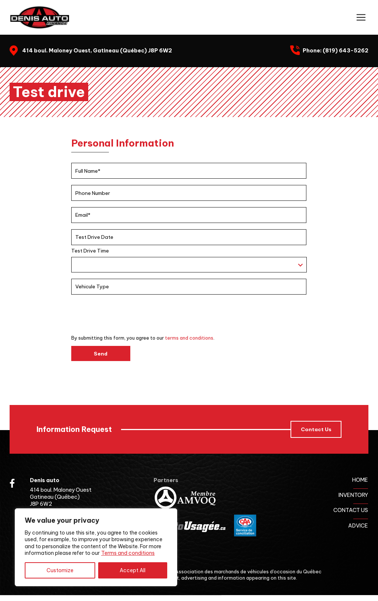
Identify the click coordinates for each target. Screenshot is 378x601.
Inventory (353, 495)
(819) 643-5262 (345, 50)
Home (360, 480)
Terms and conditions (128, 553)
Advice (358, 525)
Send (100, 353)
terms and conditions (189, 338)
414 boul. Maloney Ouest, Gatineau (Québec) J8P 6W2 (97, 50)
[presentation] (127, 315)
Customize (60, 570)
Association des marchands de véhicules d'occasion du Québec (248, 571)
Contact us (350, 510)
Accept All (132, 570)
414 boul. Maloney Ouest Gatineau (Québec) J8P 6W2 (61, 497)
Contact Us (316, 429)
